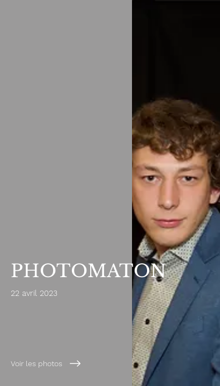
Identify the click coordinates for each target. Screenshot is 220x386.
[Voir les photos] (88, 363)
